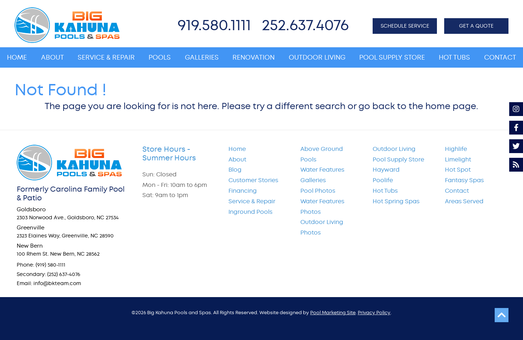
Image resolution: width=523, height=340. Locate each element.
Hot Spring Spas (396, 201)
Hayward (386, 169)
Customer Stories (253, 180)
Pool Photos (317, 191)
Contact (457, 191)
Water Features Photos (322, 206)
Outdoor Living (394, 149)
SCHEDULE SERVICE (405, 26)
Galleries (313, 180)
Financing (242, 191)
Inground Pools (250, 212)
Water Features (322, 169)
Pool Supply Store (398, 159)
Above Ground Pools (321, 154)
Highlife (456, 149)
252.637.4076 (305, 25)
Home (237, 149)
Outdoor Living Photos (321, 227)
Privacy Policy (374, 312)
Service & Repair (251, 201)
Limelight (458, 159)
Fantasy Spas (464, 180)
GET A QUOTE (476, 26)
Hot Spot (458, 169)
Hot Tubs (385, 191)
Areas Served (464, 201)
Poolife (383, 180)
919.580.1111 (214, 25)
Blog (235, 169)
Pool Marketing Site (333, 312)
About (237, 159)
